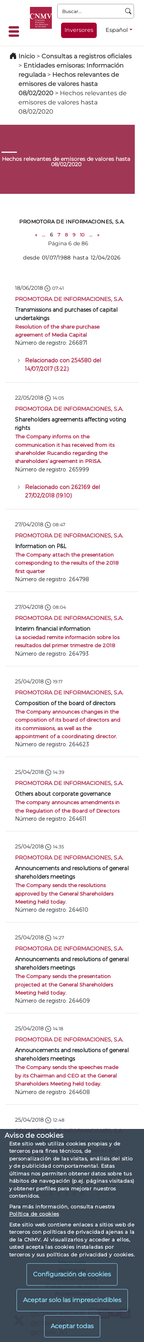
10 (82, 235)
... (43, 235)
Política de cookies (34, 1214)
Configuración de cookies (72, 1274)
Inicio (26, 56)
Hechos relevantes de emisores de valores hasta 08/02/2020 (68, 84)
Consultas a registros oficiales (86, 56)
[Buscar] (128, 11)
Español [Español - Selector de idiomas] (117, 29)
